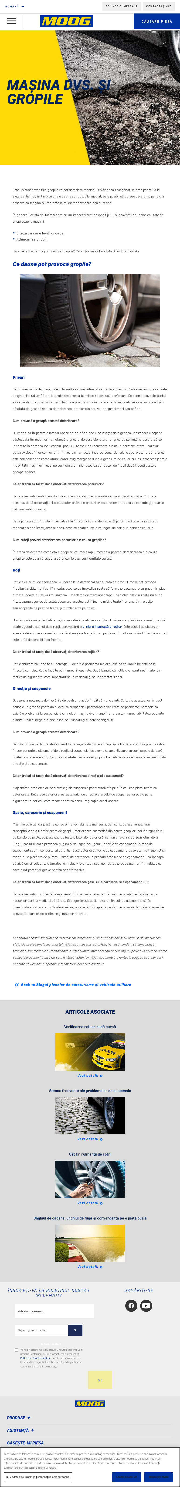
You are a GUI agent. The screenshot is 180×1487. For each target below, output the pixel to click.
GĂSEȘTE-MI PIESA (25, 1442)
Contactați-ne (158, 6)
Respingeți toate (158, 1477)
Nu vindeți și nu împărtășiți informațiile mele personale (37, 1477)
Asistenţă (21, 1430)
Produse (19, 1417)
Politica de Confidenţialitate (35, 1358)
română (12, 6)
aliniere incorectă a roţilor (102, 626)
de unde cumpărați (122, 6)
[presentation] (50, 1380)
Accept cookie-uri (126, 1477)
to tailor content (51, 1344)
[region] (90, 1467)
